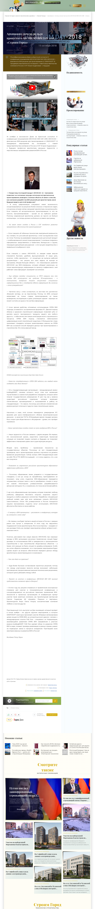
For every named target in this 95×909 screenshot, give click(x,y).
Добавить (39, 714)
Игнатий (10, 26)
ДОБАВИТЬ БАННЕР (76, 92)
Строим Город (41, 16)
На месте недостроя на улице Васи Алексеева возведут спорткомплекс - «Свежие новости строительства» (77, 123)
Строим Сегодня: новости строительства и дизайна (19, 16)
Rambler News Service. (52, 685)
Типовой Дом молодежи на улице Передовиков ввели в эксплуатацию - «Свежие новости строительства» (77, 134)
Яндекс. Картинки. (53, 687)
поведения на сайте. (38, 690)
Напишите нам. (54, 690)
